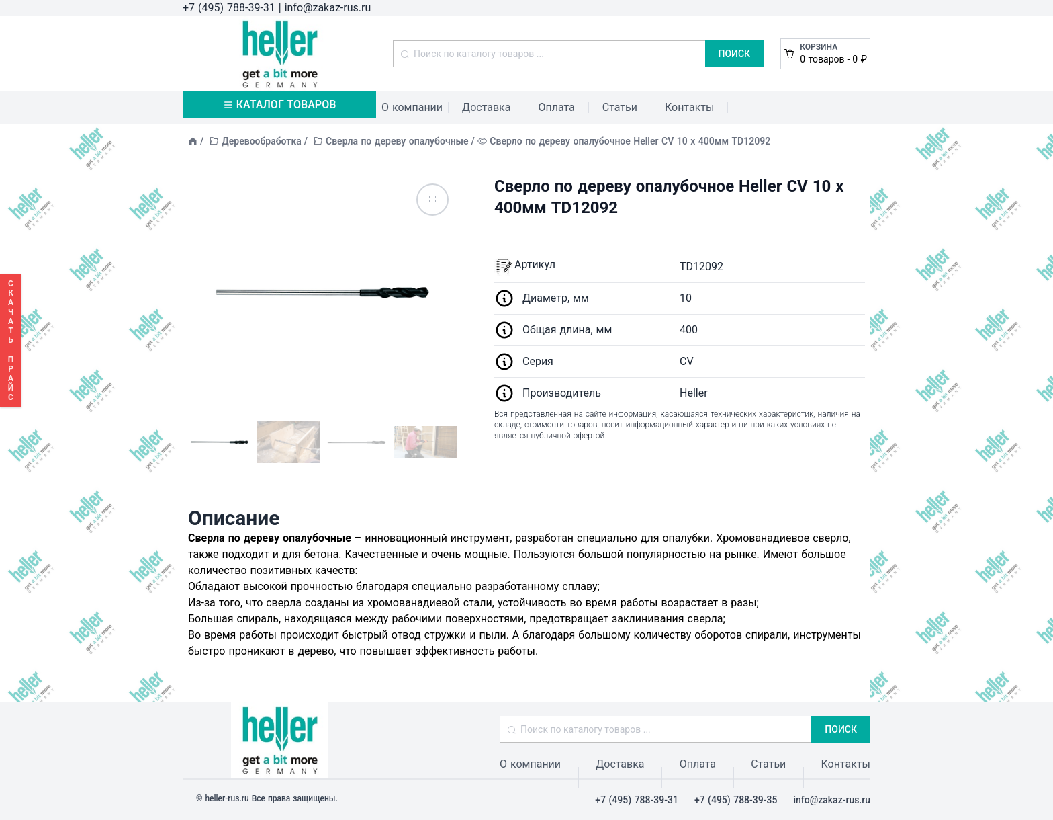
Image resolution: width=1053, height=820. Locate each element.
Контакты (689, 107)
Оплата (556, 107)
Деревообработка (261, 141)
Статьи (619, 107)
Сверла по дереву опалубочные (397, 141)
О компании (412, 107)
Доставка (486, 107)
